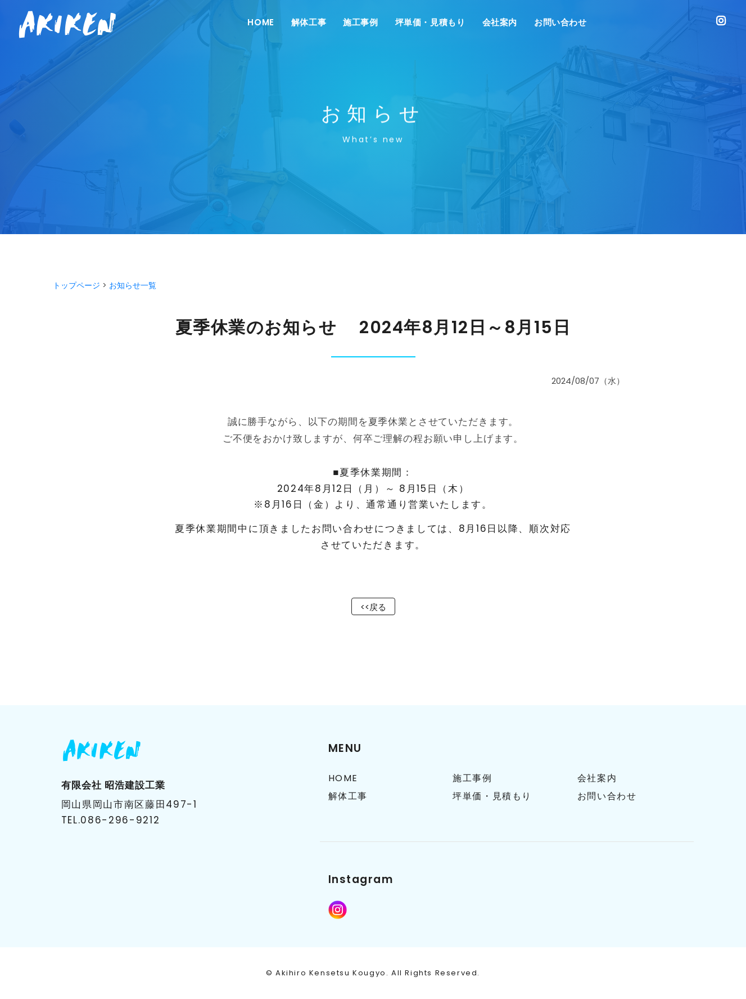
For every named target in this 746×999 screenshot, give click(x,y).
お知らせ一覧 (132, 285)
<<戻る (373, 607)
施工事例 (360, 22)
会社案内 (499, 22)
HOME (343, 778)
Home (260, 22)
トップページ (76, 285)
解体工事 (308, 22)
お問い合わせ (560, 22)
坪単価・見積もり (430, 22)
